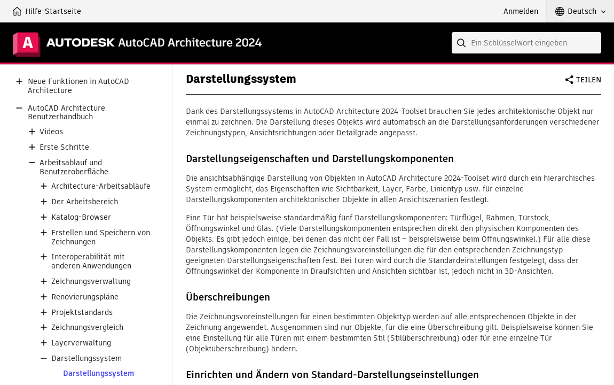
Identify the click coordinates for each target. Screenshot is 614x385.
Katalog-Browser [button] (81, 217)
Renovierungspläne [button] (85, 297)
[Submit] (462, 42)
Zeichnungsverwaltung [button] (91, 281)
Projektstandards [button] (82, 312)
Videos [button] (51, 131)
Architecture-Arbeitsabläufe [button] (101, 186)
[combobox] (526, 42)
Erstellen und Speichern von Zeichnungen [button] (100, 237)
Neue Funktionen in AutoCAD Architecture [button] (78, 86)
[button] (580, 11)
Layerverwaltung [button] (81, 343)
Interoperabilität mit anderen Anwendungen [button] (91, 261)
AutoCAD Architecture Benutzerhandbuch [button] (66, 113)
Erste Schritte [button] (64, 147)
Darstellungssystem (98, 373)
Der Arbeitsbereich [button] (84, 201)
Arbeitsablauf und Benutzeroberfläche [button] (74, 167)
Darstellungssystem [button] (86, 358)
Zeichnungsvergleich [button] (87, 327)
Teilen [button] (588, 79)
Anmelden (520, 11)
